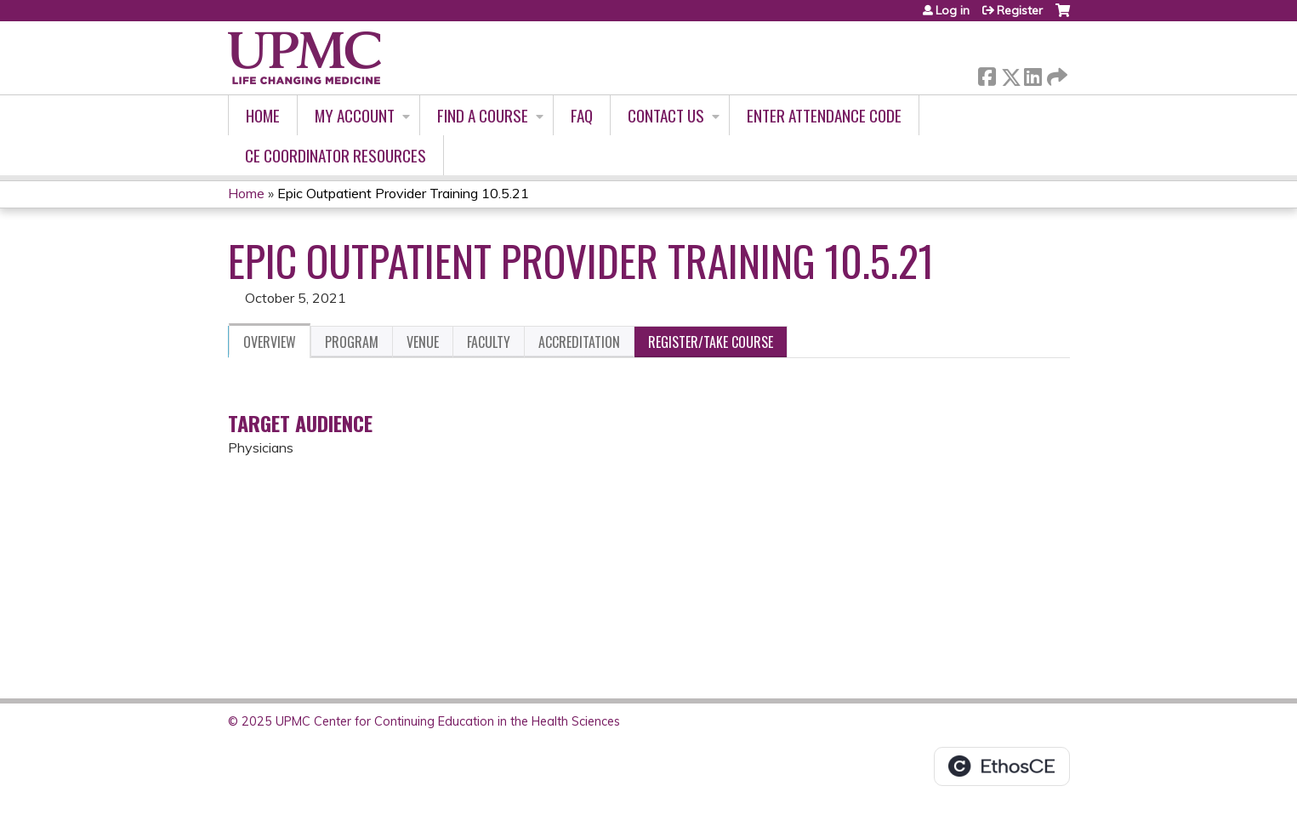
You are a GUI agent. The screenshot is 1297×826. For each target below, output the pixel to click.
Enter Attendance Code (824, 115)
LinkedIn (1032, 73)
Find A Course (482, 115)
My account (355, 115)
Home (263, 115)
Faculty (488, 342)
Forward (1055, 73)
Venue (423, 342)
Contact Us (666, 115)
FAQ (582, 115)
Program (351, 342)
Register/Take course (710, 342)
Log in (953, 10)
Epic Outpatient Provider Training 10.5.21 (403, 193)
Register (1020, 10)
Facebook (986, 73)
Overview (269, 342)
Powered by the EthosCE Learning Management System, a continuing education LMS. (1002, 766)
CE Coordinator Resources (335, 155)
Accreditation (579, 342)
